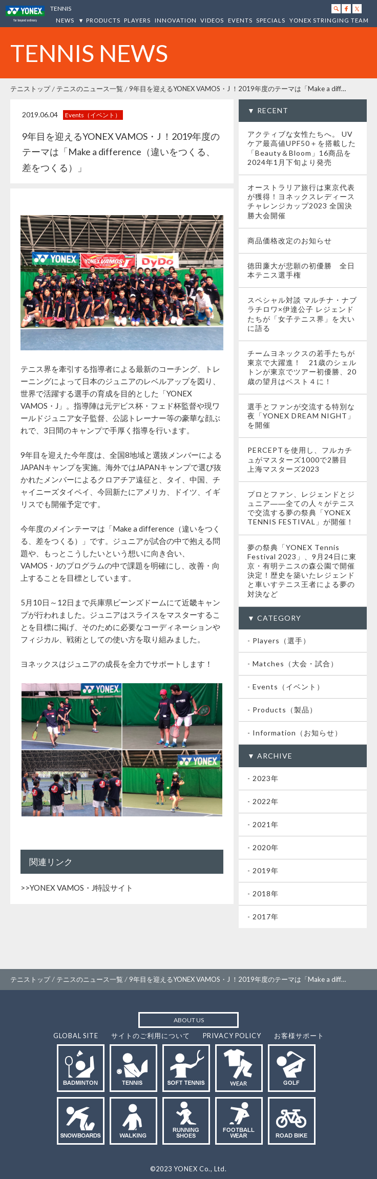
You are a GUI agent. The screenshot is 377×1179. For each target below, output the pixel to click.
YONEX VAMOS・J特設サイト (81, 887)
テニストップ (30, 89)
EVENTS (240, 20)
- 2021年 (263, 824)
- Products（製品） (282, 709)
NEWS (65, 20)
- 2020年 (263, 847)
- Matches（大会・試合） (292, 663)
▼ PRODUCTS (99, 20)
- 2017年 (263, 916)
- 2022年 (263, 801)
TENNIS (60, 8)
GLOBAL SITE (75, 1035)
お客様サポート (299, 1035)
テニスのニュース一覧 (89, 89)
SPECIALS (270, 20)
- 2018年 (263, 893)
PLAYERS (137, 20)
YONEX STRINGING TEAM (329, 20)
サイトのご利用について (150, 1035)
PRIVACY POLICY (232, 1035)
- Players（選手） (278, 640)
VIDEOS (212, 20)
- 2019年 (263, 870)
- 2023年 (263, 778)
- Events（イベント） (285, 686)
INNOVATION (176, 20)
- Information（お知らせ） (294, 732)
